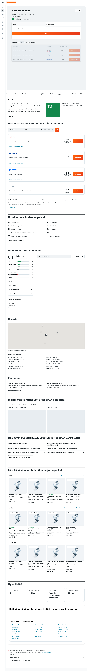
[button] (3, 2)
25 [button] (21, 55)
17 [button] (17, 51)
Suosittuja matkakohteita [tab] (17, 615)
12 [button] (25, 47)
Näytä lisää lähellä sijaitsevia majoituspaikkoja (72, 475)
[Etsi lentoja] (3, 7)
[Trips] (3, 33)
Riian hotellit (15, 629)
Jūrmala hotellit (15, 625)
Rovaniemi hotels (62, 636)
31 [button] (17, 58)
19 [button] (25, 51)
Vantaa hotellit (15, 627)
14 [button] (33, 47)
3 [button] (17, 43)
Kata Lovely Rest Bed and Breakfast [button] (15, 495)
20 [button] (29, 51)
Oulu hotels (61, 634)
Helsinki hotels (38, 634)
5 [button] (25, 43)
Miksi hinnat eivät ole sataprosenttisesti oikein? (47, 663)
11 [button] (21, 47)
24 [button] (17, 55)
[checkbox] (16, 304)
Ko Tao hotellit (38, 629)
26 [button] (25, 55)
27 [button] (29, 55)
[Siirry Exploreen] (3, 22)
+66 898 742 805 (16, 17)
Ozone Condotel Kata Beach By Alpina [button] (55, 562)
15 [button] (37, 47)
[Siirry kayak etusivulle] (11, 2)
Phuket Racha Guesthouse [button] (54, 496)
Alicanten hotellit (39, 625)
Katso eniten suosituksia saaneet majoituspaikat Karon (70, 542)
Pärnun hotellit (38, 631)
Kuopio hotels (15, 638)
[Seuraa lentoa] (3, 25)
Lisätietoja (76, 200)
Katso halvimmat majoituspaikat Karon (74, 507)
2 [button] (40, 39)
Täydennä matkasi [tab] (31, 615)
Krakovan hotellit (62, 627)
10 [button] (17, 47)
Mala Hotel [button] (12, 529)
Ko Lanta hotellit (62, 631)
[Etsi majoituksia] (3, 10)
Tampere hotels (15, 636)
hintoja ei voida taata (46, 652)
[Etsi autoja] (3, 14)
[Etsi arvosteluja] (55, 256)
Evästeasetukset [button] (12, 207)
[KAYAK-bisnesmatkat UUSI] (3, 29)
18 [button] (21, 51)
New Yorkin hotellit (63, 629)
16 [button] (40, 47)
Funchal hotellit (15, 634)
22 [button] (37, 51)
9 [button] (40, 43)
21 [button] (33, 51)
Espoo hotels (38, 636)
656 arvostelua (27, 19)
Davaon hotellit (62, 625)
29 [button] (37, 55)
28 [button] (33, 55)
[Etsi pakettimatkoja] (3, 17)
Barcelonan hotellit (16, 631)
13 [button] (29, 47)
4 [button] (21, 43)
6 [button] (69, 39)
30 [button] (41, 55)
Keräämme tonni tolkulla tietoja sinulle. (47, 660)
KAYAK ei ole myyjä (47, 657)
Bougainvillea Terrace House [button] (73, 494)
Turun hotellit (38, 627)
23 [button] (41, 51)
